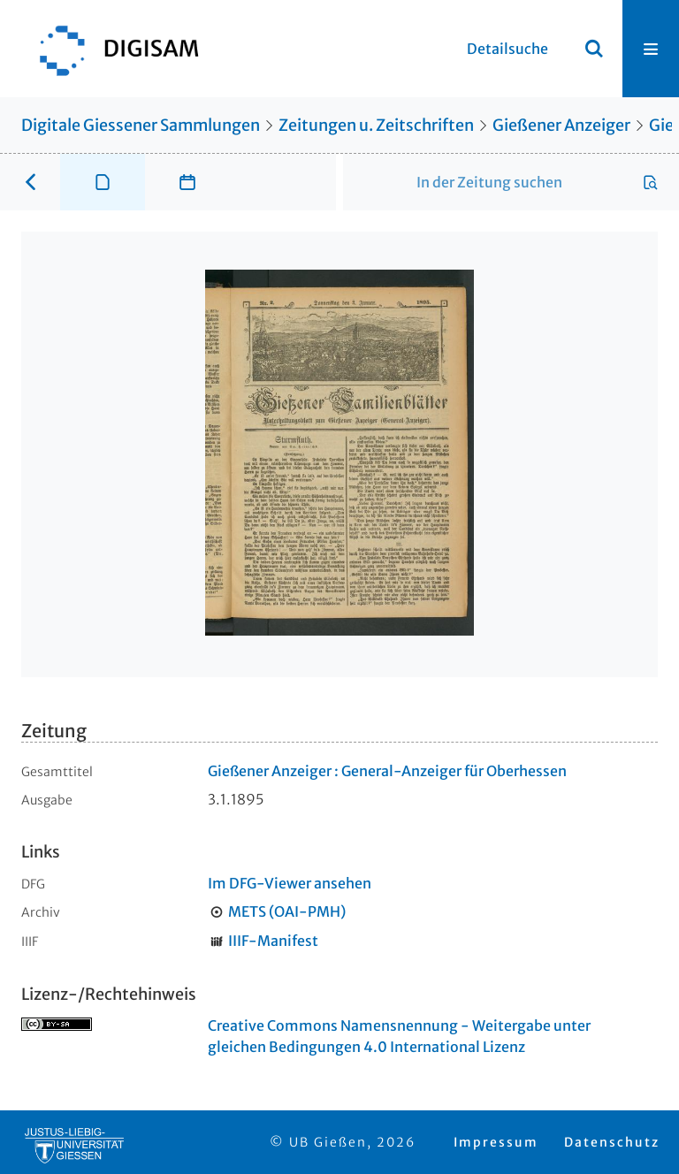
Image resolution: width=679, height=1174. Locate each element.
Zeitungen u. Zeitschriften (376, 125)
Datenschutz (612, 1142)
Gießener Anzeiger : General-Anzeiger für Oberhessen (387, 771)
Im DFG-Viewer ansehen (289, 883)
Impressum (496, 1142)
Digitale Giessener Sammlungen (140, 125)
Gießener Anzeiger (561, 125)
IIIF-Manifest (273, 940)
